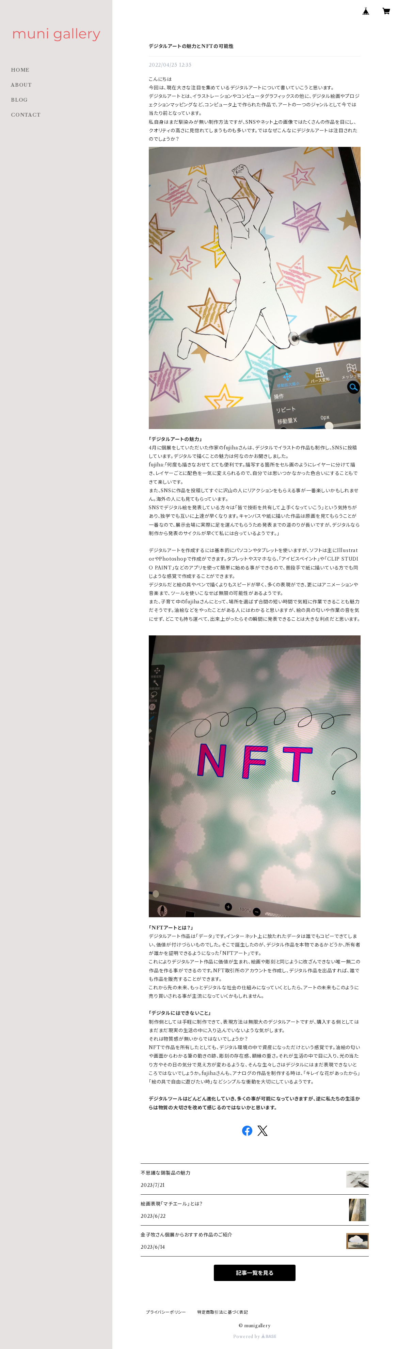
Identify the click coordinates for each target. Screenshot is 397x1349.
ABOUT (21, 85)
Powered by (254, 1336)
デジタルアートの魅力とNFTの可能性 (191, 46)
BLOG (19, 100)
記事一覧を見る (254, 1272)
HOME (20, 70)
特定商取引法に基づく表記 (222, 1312)
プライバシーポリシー (166, 1312)
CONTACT (26, 115)
